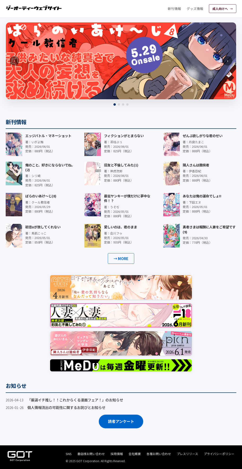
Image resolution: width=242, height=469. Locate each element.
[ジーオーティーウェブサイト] (34, 8)
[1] (114, 104)
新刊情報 (174, 8)
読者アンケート (121, 421)
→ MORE (121, 258)
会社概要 (135, 454)
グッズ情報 (195, 8)
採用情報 (117, 454)
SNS (69, 454)
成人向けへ (220, 8)
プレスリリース (187, 454)
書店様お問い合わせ (91, 454)
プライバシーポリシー (219, 454)
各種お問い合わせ (159, 454)
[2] (119, 104)
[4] (127, 104)
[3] (123, 104)
